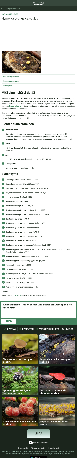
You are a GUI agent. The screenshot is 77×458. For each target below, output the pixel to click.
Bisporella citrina (16, 106)
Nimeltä (69, 329)
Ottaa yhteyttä (23, 448)
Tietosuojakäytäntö (38, 448)
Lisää (38, 433)
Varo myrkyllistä (49, 329)
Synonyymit (7, 86)
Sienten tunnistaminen (11, 81)
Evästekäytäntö (53, 448)
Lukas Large (17, 295)
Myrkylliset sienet (10, 14)
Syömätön (28, 329)
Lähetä (8, 321)
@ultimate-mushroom (38, 443)
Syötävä (11, 329)
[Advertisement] (38, 36)
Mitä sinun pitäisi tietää (11, 77)
